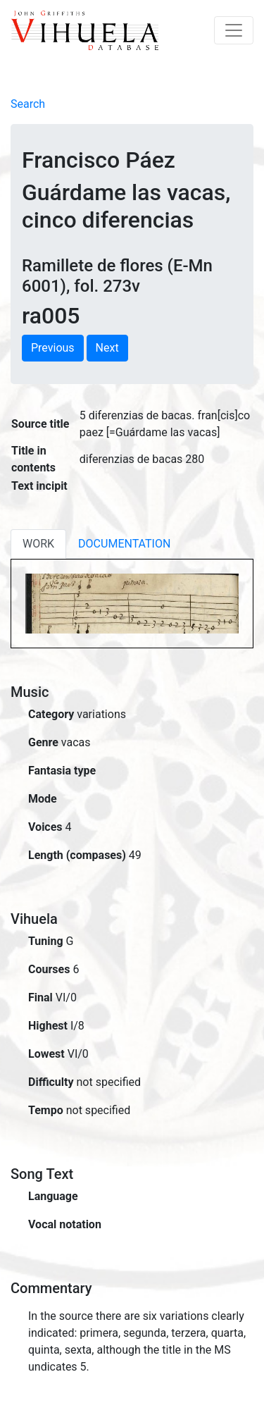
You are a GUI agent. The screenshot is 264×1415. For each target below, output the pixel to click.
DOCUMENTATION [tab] (124, 543)
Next (107, 347)
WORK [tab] (38, 543)
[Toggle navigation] (233, 30)
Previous (53, 347)
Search (28, 104)
